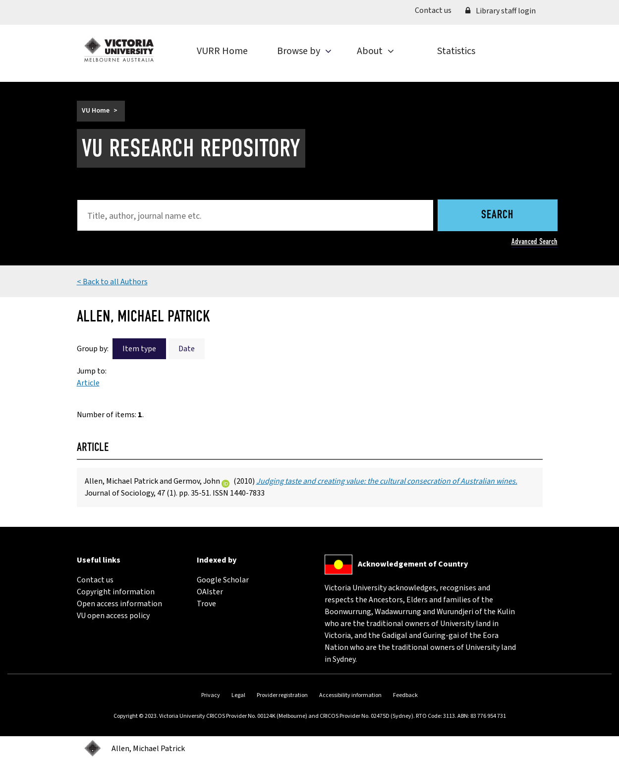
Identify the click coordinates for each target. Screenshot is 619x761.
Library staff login (500, 10)
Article (88, 383)
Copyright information (116, 591)
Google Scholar (223, 579)
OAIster (210, 591)
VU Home (96, 111)
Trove (206, 603)
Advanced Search (534, 241)
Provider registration (282, 695)
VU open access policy (113, 615)
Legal (238, 695)
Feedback (405, 695)
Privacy (210, 695)
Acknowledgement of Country (413, 564)
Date (186, 348)
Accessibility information (350, 695)
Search (497, 215)
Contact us (436, 10)
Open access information (119, 603)
